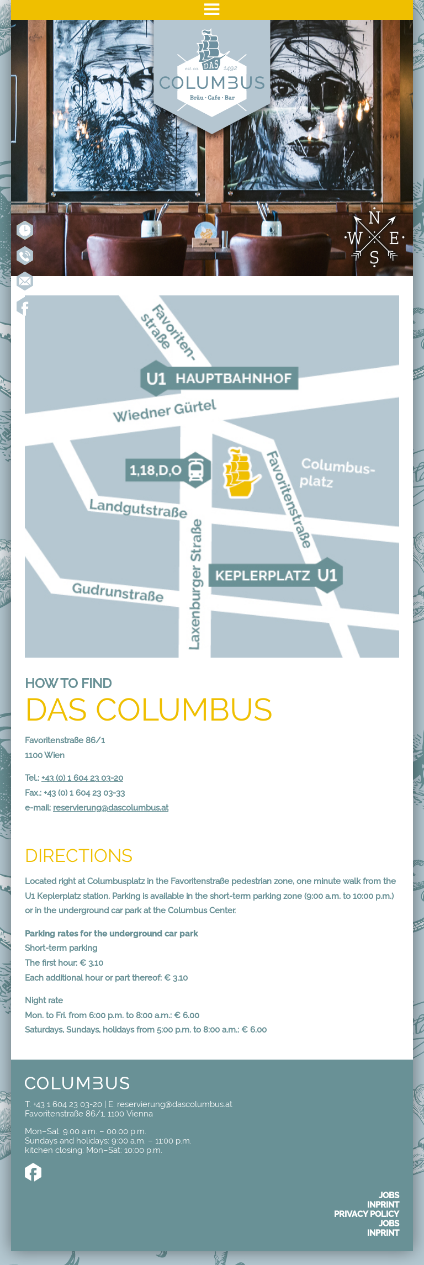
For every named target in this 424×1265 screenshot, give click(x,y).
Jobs (389, 1195)
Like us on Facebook (25, 306)
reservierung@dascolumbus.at (110, 807)
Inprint (383, 1204)
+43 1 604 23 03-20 (25, 255)
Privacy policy (366, 1214)
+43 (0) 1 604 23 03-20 (82, 777)
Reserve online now (25, 230)
